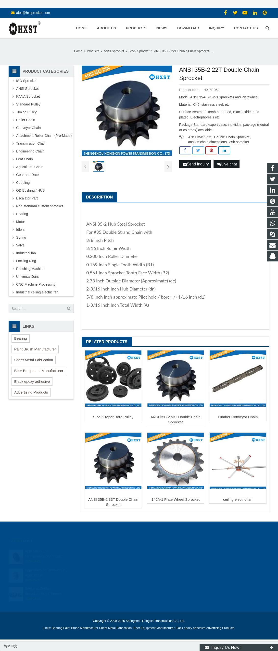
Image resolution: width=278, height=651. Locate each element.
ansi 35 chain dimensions (207, 142)
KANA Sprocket (28, 96)
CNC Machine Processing (35, 284)
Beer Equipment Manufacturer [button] (38, 371)
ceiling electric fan (237, 499)
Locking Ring (26, 261)
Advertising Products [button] (31, 392)
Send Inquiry (196, 164)
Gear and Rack (27, 175)
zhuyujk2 (153, 572)
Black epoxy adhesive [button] (32, 381)
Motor (20, 222)
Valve (20, 245)
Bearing (22, 214)
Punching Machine (30, 269)
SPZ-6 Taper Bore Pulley (113, 417)
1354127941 (155, 551)
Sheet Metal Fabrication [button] (33, 360)
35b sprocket (239, 142)
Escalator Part (27, 198)
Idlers (20, 230)
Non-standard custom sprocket (39, 206)
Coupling (23, 183)
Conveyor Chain (28, 128)
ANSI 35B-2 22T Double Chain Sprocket (218, 137)
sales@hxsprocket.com (32, 13)
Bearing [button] (20, 338)
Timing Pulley (26, 112)
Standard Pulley (28, 104)
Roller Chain (25, 120)
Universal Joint (27, 277)
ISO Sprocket (26, 81)
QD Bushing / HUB (30, 190)
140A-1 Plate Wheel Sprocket (176, 499)
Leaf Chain (24, 159)
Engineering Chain (30, 151)
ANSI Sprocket (27, 89)
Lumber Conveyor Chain (238, 417)
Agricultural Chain (29, 167)
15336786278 (156, 558)
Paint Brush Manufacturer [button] (35, 349)
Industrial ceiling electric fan (37, 292)
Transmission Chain (31, 143)
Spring (21, 237)
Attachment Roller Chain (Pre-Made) (44, 136)
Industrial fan (26, 253)
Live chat (227, 164)
